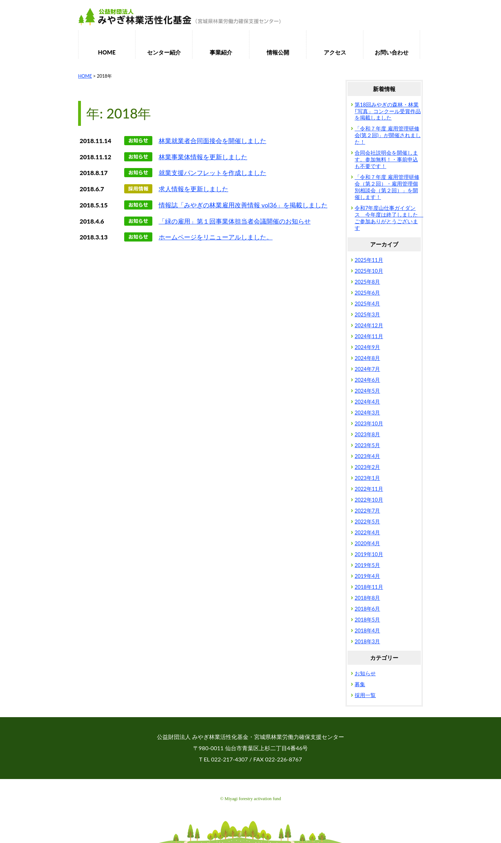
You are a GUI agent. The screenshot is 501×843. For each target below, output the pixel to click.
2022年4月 (367, 532)
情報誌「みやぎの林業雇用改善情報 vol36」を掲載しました (243, 205)
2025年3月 (367, 314)
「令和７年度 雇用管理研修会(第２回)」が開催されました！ (388, 135)
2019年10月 (369, 554)
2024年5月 (367, 391)
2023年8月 (367, 434)
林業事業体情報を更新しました (203, 157)
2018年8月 (367, 598)
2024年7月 (367, 369)
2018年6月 (367, 609)
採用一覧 (365, 695)
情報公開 (278, 52)
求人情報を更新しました (193, 189)
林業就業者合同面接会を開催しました (212, 140)
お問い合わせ (391, 52)
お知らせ (365, 673)
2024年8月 (367, 358)
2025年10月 (369, 271)
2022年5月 (367, 522)
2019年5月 (367, 565)
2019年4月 (367, 576)
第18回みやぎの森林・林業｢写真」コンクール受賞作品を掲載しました (388, 111)
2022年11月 (369, 489)
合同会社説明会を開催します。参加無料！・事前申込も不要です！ (386, 159)
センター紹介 (164, 52)
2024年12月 (369, 325)
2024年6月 (367, 380)
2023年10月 (369, 423)
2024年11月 (369, 336)
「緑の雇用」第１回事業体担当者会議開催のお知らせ (235, 221)
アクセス (335, 52)
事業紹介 (221, 52)
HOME (107, 52)
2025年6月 (367, 293)
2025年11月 (369, 260)
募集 (360, 684)
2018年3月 (367, 641)
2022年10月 (369, 500)
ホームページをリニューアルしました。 (216, 237)
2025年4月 (367, 304)
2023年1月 (367, 478)
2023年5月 (367, 445)
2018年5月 (367, 620)
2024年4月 (367, 402)
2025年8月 (367, 282)
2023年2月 (367, 467)
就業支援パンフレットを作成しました (212, 172)
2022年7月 (367, 511)
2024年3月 (367, 413)
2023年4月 (367, 456)
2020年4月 (367, 543)
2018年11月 (369, 587)
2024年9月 (367, 347)
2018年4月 (367, 630)
